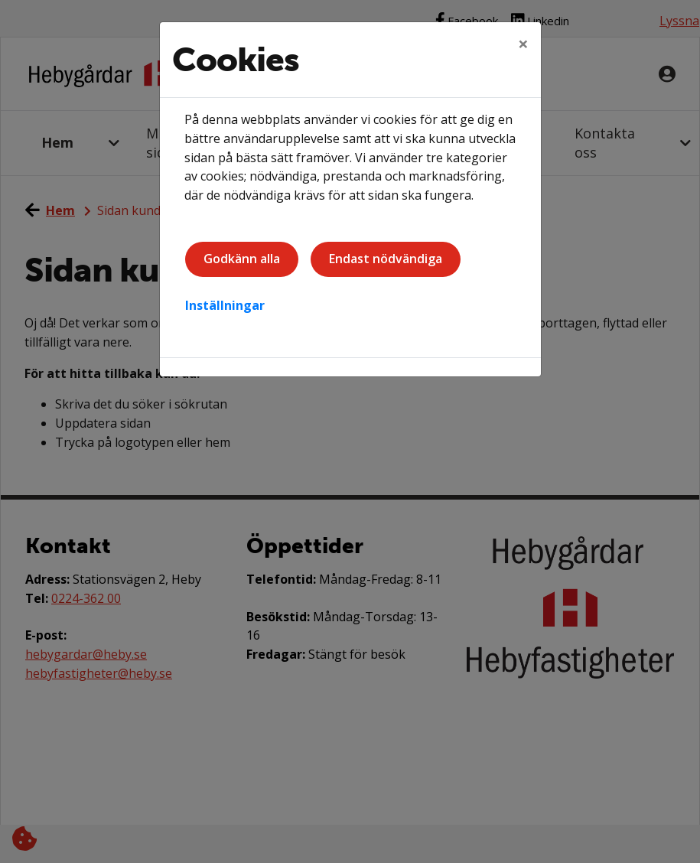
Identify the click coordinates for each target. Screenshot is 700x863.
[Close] (523, 43)
